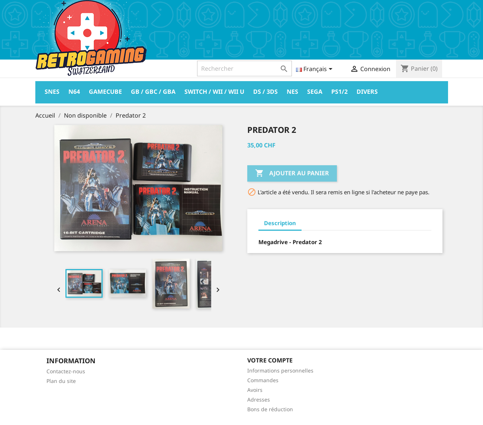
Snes (52, 91)
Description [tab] (280, 223)
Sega (314, 91)
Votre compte (270, 360)
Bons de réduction (270, 409)
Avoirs (255, 389)
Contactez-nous (65, 371)
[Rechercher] (244, 68)
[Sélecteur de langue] (315, 69)
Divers (367, 91)
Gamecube (105, 91)
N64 (74, 91)
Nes (292, 91)
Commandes (262, 380)
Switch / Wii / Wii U (214, 91)
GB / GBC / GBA (153, 91)
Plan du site (61, 380)
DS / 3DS (265, 91)
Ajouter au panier (292, 173)
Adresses (258, 399)
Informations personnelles (280, 370)
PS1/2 (339, 91)
